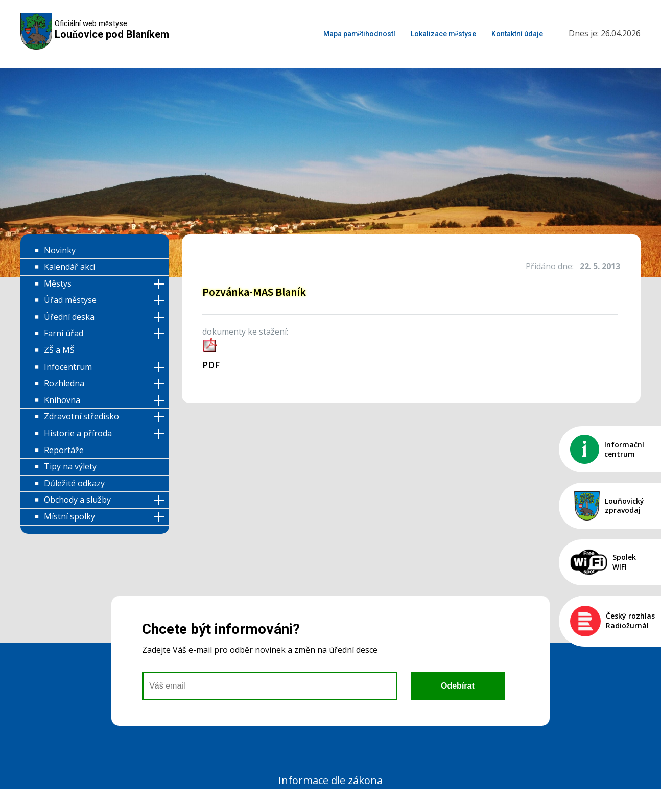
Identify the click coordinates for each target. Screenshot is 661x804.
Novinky (60, 250)
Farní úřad (63, 333)
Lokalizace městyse (443, 34)
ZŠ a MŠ (59, 350)
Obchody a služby (77, 499)
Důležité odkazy (74, 483)
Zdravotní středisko (81, 416)
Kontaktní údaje (517, 34)
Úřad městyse (70, 299)
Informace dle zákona (330, 780)
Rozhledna (64, 383)
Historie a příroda (78, 433)
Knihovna (62, 400)
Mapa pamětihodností (359, 34)
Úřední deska (69, 316)
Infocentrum (68, 366)
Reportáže (64, 450)
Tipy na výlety (70, 466)
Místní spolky (69, 516)
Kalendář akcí (69, 266)
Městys (58, 283)
